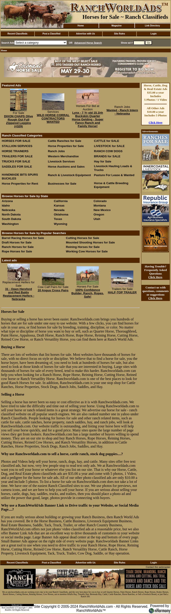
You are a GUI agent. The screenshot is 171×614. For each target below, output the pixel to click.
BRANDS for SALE (107, 156)
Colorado (100, 201)
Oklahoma (61, 214)
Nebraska (8, 210)
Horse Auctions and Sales (66, 166)
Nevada (59, 210)
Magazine (116, 25)
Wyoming (60, 224)
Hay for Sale (103, 161)
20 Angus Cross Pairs (53, 290)
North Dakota (11, 214)
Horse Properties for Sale (66, 146)
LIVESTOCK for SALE (109, 146)
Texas (58, 219)
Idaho (6, 205)
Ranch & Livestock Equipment (69, 175)
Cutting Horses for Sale (82, 238)
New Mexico (101, 210)
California (60, 201)
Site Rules (119, 33)
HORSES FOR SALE (16, 141)
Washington (10, 224)
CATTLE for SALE (106, 141)
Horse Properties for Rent (20, 183)
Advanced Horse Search (88, 42)
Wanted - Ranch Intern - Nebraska (122, 112)
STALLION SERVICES (17, 146)
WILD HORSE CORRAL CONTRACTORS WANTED (53, 118)
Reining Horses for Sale (83, 247)
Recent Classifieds (17, 33)
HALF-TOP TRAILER (122, 292)
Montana (99, 205)
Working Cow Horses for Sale (87, 251)
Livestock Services (61, 161)
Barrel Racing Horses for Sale (23, 238)
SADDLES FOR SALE (17, 166)
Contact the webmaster (158, 567)
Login (153, 33)
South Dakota (11, 219)
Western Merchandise (63, 156)
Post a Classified (52, 33)
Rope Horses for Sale (17, 251)
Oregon (98, 214)
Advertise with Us (85, 33)
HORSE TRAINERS (15, 151)
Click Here (155, 122)
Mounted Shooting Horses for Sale (90, 242)
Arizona (7, 201)
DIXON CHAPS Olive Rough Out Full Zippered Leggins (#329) (18, 121)
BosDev (8, 610)
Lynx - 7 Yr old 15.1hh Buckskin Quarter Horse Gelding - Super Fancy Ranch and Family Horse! (88, 119)
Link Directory (152, 25)
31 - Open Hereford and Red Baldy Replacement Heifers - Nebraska (18, 294)
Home (81, 25)
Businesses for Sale (62, 183)
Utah (96, 219)
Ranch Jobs (56, 151)
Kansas (59, 205)
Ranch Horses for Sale (18, 247)
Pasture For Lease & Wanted (114, 175)
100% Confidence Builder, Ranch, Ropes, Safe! (87, 293)
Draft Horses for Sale (17, 242)
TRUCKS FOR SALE (16, 161)
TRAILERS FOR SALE (17, 156)
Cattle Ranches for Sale (64, 141)
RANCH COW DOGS (108, 151)
